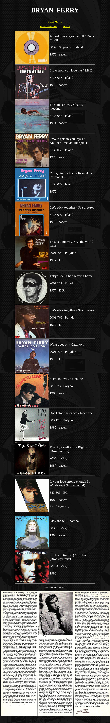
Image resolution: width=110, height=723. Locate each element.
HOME (66, 26)
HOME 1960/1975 (48, 26)
